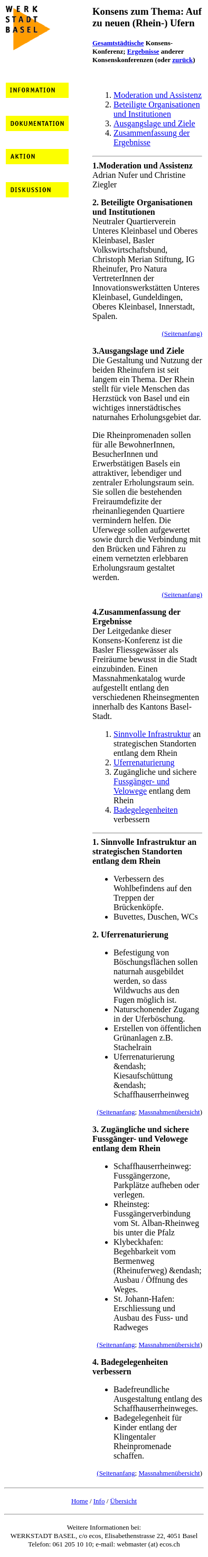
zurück (182, 60)
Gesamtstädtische (118, 43)
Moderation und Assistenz (158, 95)
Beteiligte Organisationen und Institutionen (157, 109)
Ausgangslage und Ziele (154, 123)
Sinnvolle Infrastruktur (152, 734)
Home (79, 1501)
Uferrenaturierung (144, 762)
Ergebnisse (143, 51)
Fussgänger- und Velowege (141, 786)
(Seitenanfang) (182, 333)
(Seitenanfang (116, 1112)
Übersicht (123, 1501)
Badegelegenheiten (146, 809)
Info (99, 1501)
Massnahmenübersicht (169, 1112)
